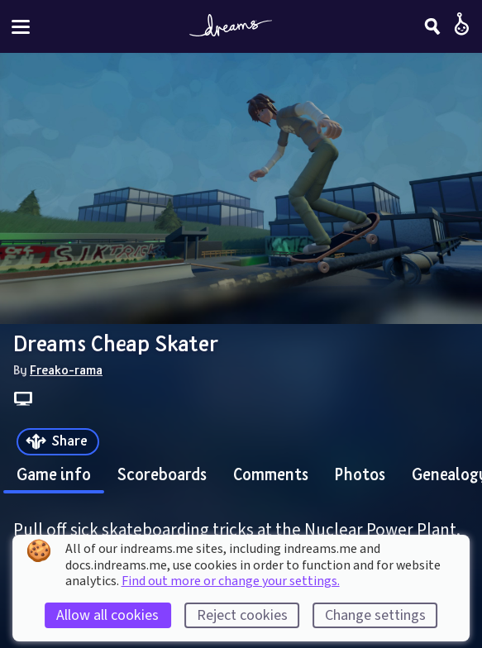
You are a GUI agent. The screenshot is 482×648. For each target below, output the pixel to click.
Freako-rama (66, 369)
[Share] (58, 441)
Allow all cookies (107, 615)
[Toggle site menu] (20, 27)
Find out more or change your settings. (231, 581)
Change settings (375, 615)
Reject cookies (242, 615)
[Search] (432, 26)
